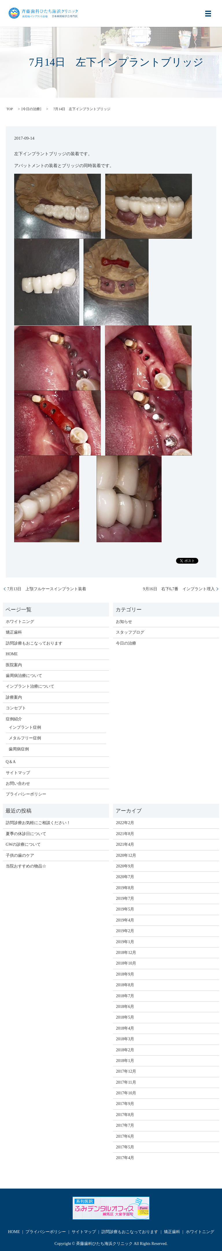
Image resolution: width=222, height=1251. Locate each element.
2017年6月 (125, 1136)
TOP (9, 109)
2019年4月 (125, 920)
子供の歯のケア (20, 855)
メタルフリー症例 (25, 738)
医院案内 (14, 665)
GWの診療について (23, 844)
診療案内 (14, 697)
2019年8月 (125, 888)
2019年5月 (125, 909)
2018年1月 (125, 1060)
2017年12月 (126, 1071)
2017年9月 (125, 1104)
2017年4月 (125, 1158)
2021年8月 (125, 834)
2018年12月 (126, 952)
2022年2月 (125, 823)
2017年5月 (125, 1147)
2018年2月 (125, 1050)
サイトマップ (18, 773)
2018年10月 (126, 963)
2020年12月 (126, 855)
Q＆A (11, 762)
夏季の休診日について (26, 834)
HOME (12, 654)
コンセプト (16, 708)
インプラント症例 (25, 727)
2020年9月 (125, 866)
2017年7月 (125, 1125)
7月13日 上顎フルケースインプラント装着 (46, 589)
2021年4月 (125, 844)
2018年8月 (125, 985)
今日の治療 (31, 109)
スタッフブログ (130, 632)
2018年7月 (125, 996)
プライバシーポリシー (26, 794)
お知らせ (124, 621)
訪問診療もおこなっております (34, 643)
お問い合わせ (18, 783)
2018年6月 (125, 1006)
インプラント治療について (30, 686)
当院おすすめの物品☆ (26, 866)
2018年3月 (125, 1039)
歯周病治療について (24, 675)
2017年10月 (126, 1093)
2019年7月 (125, 898)
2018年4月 (125, 1028)
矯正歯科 (14, 632)
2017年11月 (126, 1082)
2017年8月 (125, 1115)
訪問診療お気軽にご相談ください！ (38, 823)
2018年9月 (125, 974)
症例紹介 (14, 719)
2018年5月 (125, 1017)
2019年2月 (125, 931)
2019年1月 (125, 942)
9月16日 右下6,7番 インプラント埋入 (177, 589)
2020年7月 (125, 877)
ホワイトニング (20, 621)
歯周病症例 (19, 749)
